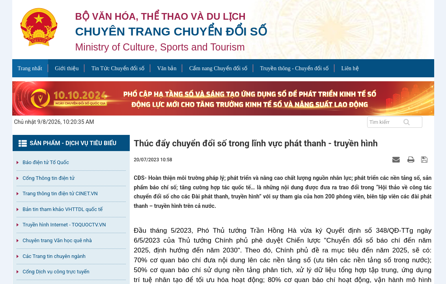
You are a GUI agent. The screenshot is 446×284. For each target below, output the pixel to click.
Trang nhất (30, 68)
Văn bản (167, 68)
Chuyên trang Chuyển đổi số (171, 31)
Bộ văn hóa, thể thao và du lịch (160, 16)
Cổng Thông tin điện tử (48, 178)
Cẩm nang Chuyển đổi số (218, 68)
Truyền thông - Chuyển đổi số (294, 68)
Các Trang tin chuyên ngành (54, 256)
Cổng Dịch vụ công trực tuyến (55, 272)
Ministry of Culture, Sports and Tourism (160, 46)
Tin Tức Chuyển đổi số (117, 68)
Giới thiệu (66, 68)
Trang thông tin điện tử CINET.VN (59, 193)
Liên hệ (349, 68)
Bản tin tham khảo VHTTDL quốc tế (62, 209)
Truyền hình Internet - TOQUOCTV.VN (64, 225)
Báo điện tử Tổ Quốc (45, 162)
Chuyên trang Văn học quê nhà (56, 240)
